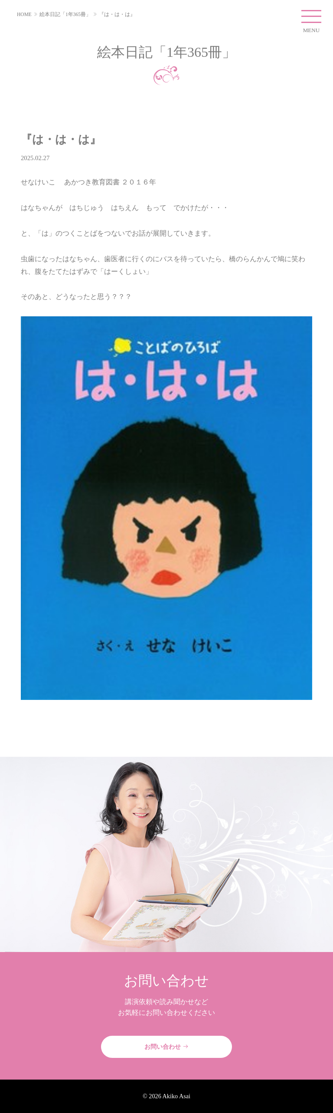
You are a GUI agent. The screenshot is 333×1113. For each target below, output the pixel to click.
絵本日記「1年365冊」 (65, 14)
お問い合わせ (166, 1046)
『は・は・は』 (117, 14)
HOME (24, 14)
